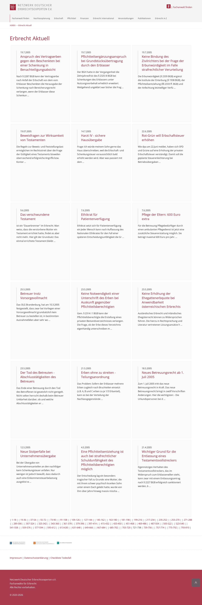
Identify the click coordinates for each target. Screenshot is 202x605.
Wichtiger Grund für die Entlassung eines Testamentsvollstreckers (159, 455)
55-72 (43, 519)
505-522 (167, 523)
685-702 (114, 527)
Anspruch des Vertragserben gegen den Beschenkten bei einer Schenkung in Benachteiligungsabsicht (40, 63)
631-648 (76, 527)
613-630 (64, 527)
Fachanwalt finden (20, 18)
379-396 (80, 523)
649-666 (89, 527)
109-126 (75, 519)
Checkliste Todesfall (60, 557)
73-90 (53, 519)
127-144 (88, 519)
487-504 (155, 523)
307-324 (30, 523)
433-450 (117, 523)
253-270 (175, 519)
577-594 (39, 527)
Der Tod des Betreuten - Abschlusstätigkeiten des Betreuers (38, 376)
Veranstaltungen (126, 18)
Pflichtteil (71, 18)
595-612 (51, 527)
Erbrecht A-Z (161, 18)
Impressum (16, 557)
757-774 (160, 527)
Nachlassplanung (42, 18)
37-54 (33, 519)
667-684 (101, 527)
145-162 (100, 519)
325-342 (42, 523)
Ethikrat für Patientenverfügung (95, 216)
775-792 (172, 527)
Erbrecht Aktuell (25, 25)
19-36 (23, 519)
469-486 (142, 523)
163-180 (113, 519)
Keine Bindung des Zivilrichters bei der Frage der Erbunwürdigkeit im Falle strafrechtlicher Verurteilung (163, 63)
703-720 (126, 527)
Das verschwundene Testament (34, 216)
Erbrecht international (103, 18)
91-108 (63, 519)
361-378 (67, 523)
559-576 (26, 527)
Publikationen (144, 18)
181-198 (125, 519)
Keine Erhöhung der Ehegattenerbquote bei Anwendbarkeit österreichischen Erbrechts (161, 300)
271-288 (188, 519)
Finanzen (84, 18)
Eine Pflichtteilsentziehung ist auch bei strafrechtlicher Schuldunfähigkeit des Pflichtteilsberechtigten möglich (102, 460)
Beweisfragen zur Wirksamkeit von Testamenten (42, 137)
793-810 (185, 527)
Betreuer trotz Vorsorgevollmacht (33, 295)
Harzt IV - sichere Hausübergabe (93, 137)
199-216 (138, 519)
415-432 (105, 523)
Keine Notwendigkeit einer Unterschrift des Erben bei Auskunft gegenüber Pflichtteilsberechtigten (100, 300)
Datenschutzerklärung (36, 557)
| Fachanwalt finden (179, 7)
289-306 (17, 523)
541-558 (14, 527)
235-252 (163, 519)
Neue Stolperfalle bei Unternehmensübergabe (38, 453)
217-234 (150, 519)
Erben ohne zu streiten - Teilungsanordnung (98, 374)
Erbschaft (58, 18)
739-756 (148, 527)
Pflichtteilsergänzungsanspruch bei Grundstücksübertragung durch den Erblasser (103, 60)
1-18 (14, 519)
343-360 (55, 523)
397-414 (92, 523)
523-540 (180, 523)
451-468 (130, 523)
